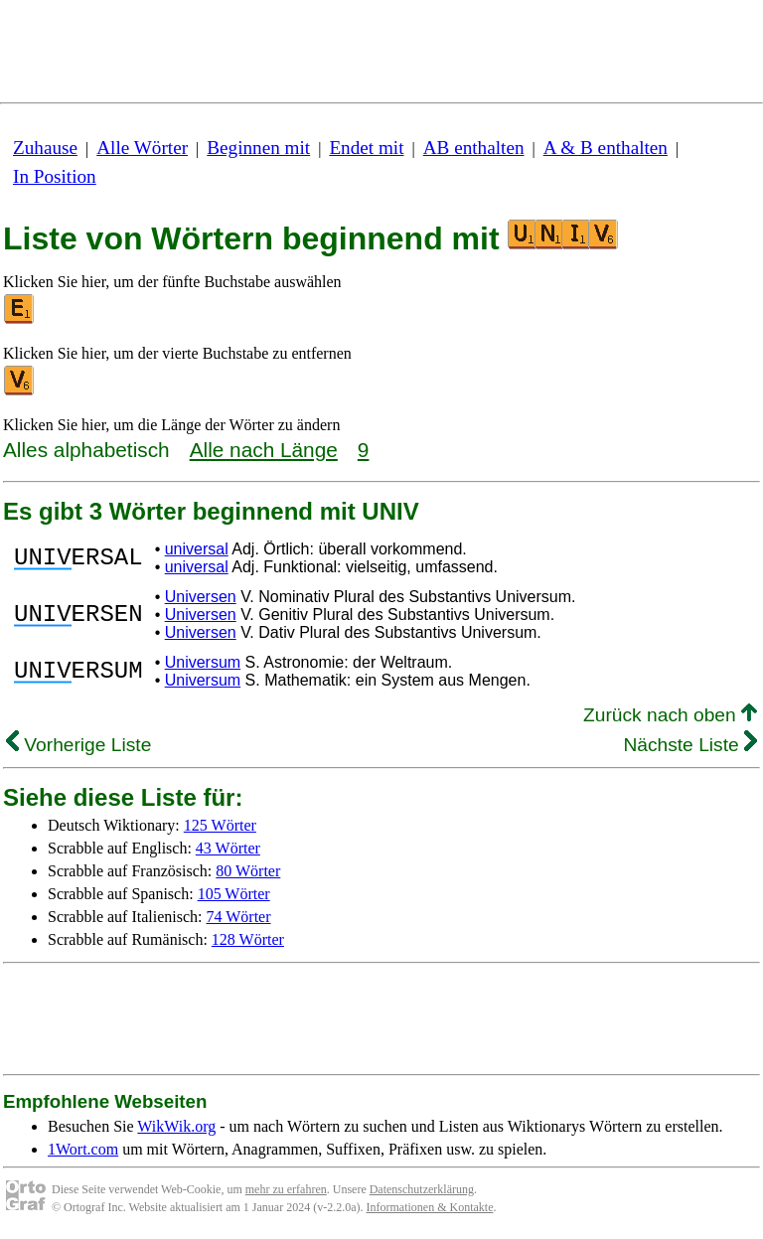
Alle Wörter (142, 147)
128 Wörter (248, 939)
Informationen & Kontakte (430, 1207)
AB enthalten (474, 147)
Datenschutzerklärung (422, 1189)
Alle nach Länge (264, 449)
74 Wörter (239, 916)
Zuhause (45, 147)
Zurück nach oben (670, 714)
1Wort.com (83, 1149)
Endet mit (366, 147)
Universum (202, 662)
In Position (54, 176)
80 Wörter (248, 870)
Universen (200, 596)
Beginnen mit (258, 147)
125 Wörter (220, 825)
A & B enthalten (605, 147)
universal (197, 549)
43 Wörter (228, 848)
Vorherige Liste (78, 744)
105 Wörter (234, 893)
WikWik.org (176, 1126)
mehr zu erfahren (286, 1189)
